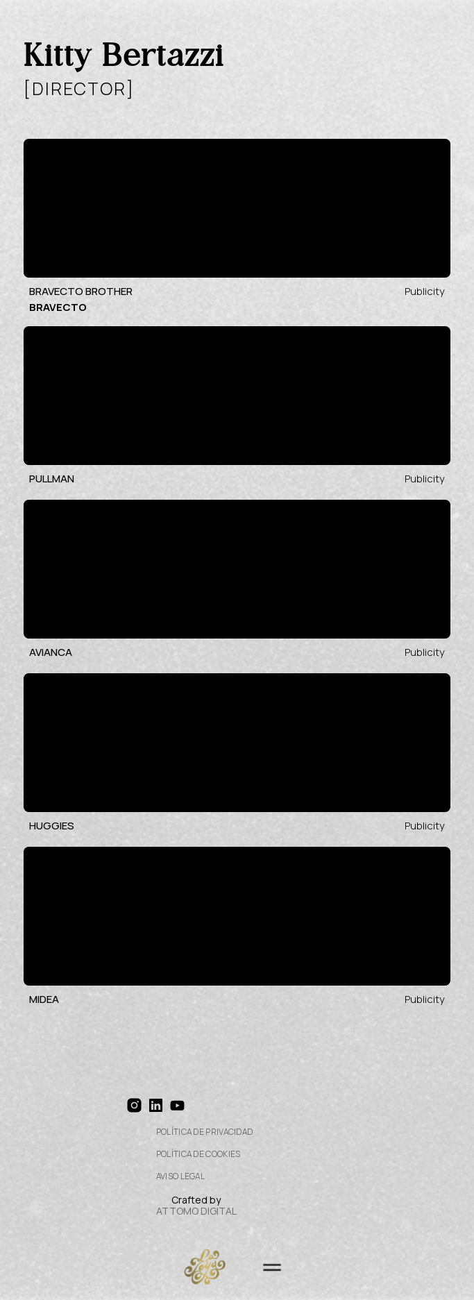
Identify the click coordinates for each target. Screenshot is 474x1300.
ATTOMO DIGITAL (196, 1210)
